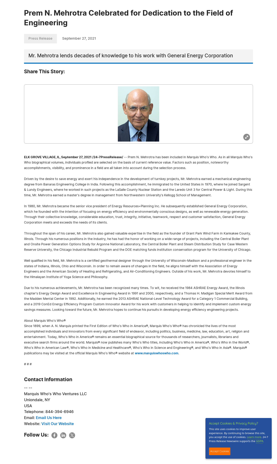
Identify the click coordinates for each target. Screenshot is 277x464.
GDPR (259, 441)
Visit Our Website (57, 424)
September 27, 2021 (79, 38)
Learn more (254, 437)
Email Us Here (49, 418)
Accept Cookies (219, 451)
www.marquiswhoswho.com (156, 353)
